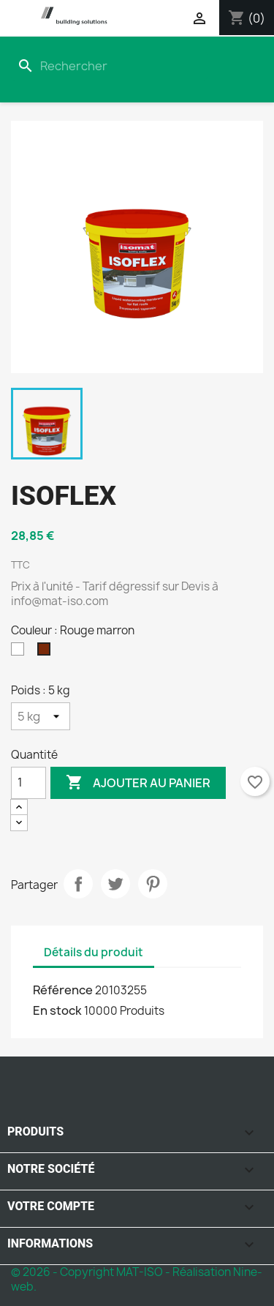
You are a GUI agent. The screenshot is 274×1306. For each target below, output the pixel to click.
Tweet (115, 883)
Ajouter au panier (138, 782)
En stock (57, 1010)
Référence (63, 990)
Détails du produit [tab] (93, 952)
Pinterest (152, 883)
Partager (78, 883)
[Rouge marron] (46, 652)
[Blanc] (20, 652)
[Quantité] (28, 783)
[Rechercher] (109, 65)
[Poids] (40, 716)
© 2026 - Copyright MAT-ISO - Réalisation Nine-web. (136, 1279)
